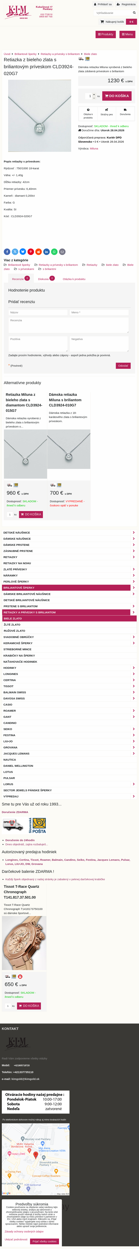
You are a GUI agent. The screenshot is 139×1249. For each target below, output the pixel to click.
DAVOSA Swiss (70, 698)
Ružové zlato (14, 630)
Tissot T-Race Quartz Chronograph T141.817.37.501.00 (21, 892)
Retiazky (92, 264)
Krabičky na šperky (19, 655)
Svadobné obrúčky (70, 637)
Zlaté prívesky (70, 569)
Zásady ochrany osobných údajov (24, 1231)
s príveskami (26, 268)
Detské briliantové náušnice (27, 600)
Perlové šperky (70, 582)
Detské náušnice (70, 533)
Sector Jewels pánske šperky (27, 790)
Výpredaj (70, 796)
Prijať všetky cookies (44, 1241)
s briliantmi (49, 268)
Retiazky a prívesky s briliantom (59, 264)
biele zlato (112, 264)
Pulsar (9, 778)
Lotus (8, 771)
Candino (9, 722)
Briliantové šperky (19, 264)
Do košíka (117, 96)
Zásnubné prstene (70, 551)
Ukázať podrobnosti (16, 1239)
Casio (7, 704)
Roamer (70, 711)
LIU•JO (70, 741)
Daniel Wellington (18, 765)
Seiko (70, 729)
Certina (70, 680)
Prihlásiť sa (103, 4)
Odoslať (123, 365)
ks (11, 514)
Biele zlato (13, 618)
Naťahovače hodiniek (20, 661)
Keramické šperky (70, 643)
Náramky (70, 575)
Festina (70, 735)
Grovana (70, 747)
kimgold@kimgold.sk (25, 1078)
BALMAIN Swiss (70, 692)
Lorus (70, 784)
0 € (131, 21)
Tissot (70, 686)
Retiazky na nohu (17, 563)
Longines (70, 674)
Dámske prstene (70, 545)
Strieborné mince (17, 649)
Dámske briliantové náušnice (70, 594)
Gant (70, 717)
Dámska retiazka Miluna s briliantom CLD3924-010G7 (65, 400)
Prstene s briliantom (70, 606)
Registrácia (126, 4)
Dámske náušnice (70, 539)
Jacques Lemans (70, 753)
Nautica (9, 759)
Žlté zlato (12, 624)
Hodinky (70, 668)
